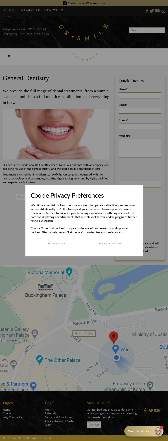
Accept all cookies (110, 243)
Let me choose (56, 243)
